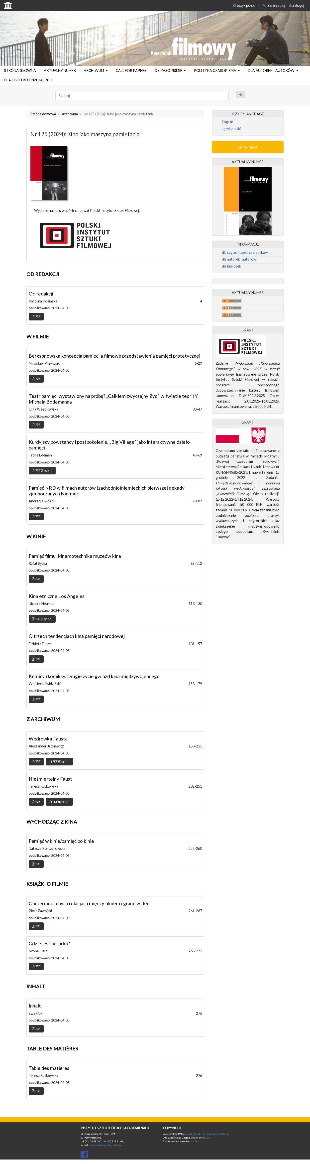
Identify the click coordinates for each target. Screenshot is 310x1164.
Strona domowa (43, 114)
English (227, 122)
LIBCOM (206, 1137)
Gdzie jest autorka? (49, 943)
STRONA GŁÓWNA (20, 70)
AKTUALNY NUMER (60, 70)
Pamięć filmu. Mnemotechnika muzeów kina (75, 556)
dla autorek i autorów (239, 259)
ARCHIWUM (94, 70)
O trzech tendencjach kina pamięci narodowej (77, 636)
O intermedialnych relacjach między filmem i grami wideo (89, 903)
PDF (36, 316)
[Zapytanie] (142, 95)
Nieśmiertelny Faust (50, 779)
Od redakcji (41, 293)
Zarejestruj (274, 5)
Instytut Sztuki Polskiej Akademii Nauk (206, 1133)
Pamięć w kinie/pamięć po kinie (61, 841)
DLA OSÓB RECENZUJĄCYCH (28, 80)
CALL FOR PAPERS (131, 70)
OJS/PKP (194, 1141)
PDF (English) (42, 470)
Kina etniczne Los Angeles (57, 596)
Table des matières (49, 1068)
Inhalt (35, 1006)
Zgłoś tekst (247, 147)
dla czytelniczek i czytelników (245, 252)
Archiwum (70, 114)
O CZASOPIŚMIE (168, 70)
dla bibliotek (231, 266)
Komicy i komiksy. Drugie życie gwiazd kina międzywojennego (94, 676)
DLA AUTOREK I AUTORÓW (271, 70)
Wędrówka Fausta (48, 738)
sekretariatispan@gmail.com (105, 1145)
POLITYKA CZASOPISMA (215, 70)
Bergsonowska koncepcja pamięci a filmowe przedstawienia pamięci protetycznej (114, 356)
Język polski (244, 5)
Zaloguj (296, 5)
